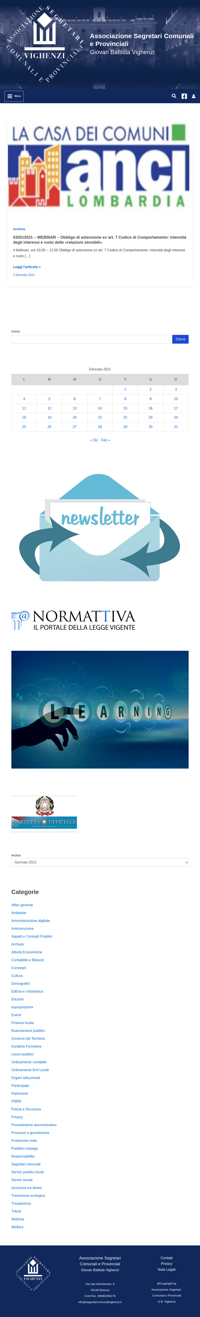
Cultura (17, 976)
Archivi (16, 855)
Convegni (18, 968)
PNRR (16, 1101)
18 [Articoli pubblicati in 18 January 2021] (24, 417)
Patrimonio (19, 1093)
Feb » (105, 440)
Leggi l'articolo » (27, 267)
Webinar (17, 1219)
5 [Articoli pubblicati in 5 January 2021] (49, 399)
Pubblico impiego (24, 1148)
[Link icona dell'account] (194, 96)
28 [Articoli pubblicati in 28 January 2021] (100, 427)
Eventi (16, 1015)
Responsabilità (22, 1156)
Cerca (15, 331)
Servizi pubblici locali (27, 1172)
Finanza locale (22, 1023)
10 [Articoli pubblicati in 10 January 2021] (176, 399)
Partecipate (20, 1086)
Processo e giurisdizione (30, 1133)
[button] (174, 96)
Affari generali (22, 905)
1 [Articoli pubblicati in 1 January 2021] (125, 389)
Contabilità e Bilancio (27, 960)
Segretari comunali (25, 1164)
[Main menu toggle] (14, 96)
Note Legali (167, 1269)
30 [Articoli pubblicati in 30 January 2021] (151, 427)
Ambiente (18, 913)
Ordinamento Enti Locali (30, 1070)
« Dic (94, 440)
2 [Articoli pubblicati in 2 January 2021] (150, 389)
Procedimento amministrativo (33, 1125)
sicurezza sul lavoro (26, 1188)
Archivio (19, 229)
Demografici (20, 983)
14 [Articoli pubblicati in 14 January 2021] (100, 408)
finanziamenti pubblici (28, 1031)
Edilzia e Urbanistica (27, 991)
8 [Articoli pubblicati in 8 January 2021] (125, 399)
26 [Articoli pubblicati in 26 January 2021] (49, 427)
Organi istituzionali (25, 1078)
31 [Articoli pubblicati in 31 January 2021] (176, 427)
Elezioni (17, 999)
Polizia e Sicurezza (26, 1109)
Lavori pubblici (22, 1054)
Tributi (16, 1211)
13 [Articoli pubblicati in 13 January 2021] (75, 408)
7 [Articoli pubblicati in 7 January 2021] (100, 399)
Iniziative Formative (26, 1046)
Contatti (167, 1258)
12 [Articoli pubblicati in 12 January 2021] (49, 408)
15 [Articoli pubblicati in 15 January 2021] (125, 408)
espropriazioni (22, 1007)
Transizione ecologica (28, 1195)
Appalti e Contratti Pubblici (31, 936)
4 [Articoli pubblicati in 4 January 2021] (24, 399)
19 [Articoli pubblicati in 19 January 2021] (49, 417)
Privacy (17, 1117)
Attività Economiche (26, 952)
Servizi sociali (22, 1180)
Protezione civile (24, 1140)
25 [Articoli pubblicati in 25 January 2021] (24, 427)
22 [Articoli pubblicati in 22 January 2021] (125, 417)
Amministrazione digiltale (30, 921)
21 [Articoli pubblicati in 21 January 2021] (100, 417)
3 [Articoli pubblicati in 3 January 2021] (176, 389)
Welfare (17, 1227)
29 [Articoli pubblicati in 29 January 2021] (125, 427)
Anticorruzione (22, 928)
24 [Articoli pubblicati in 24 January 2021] (176, 417)
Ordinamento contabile (29, 1062)
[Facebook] (184, 96)
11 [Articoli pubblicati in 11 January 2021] (24, 408)
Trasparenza (21, 1203)
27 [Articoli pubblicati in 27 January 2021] (75, 427)
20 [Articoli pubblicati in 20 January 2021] (75, 417)
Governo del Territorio (28, 1038)
